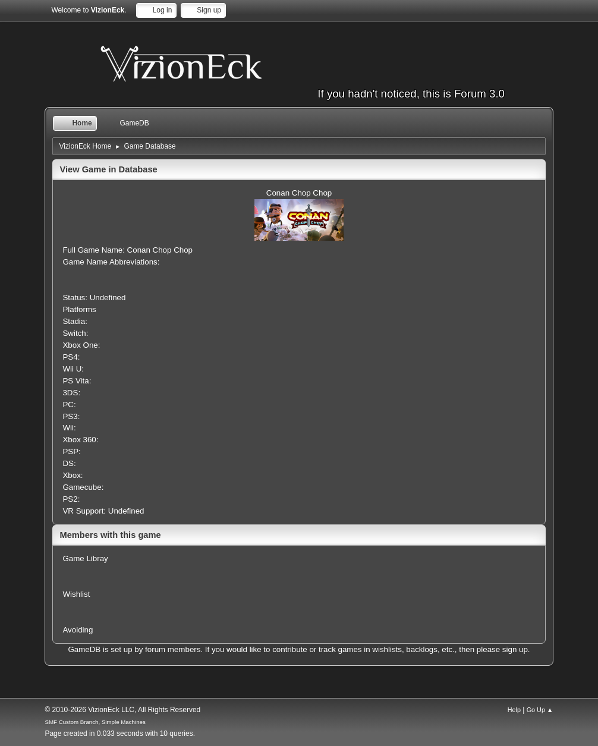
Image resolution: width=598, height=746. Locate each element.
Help (514, 709)
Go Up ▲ (540, 709)
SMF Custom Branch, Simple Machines (95, 722)
